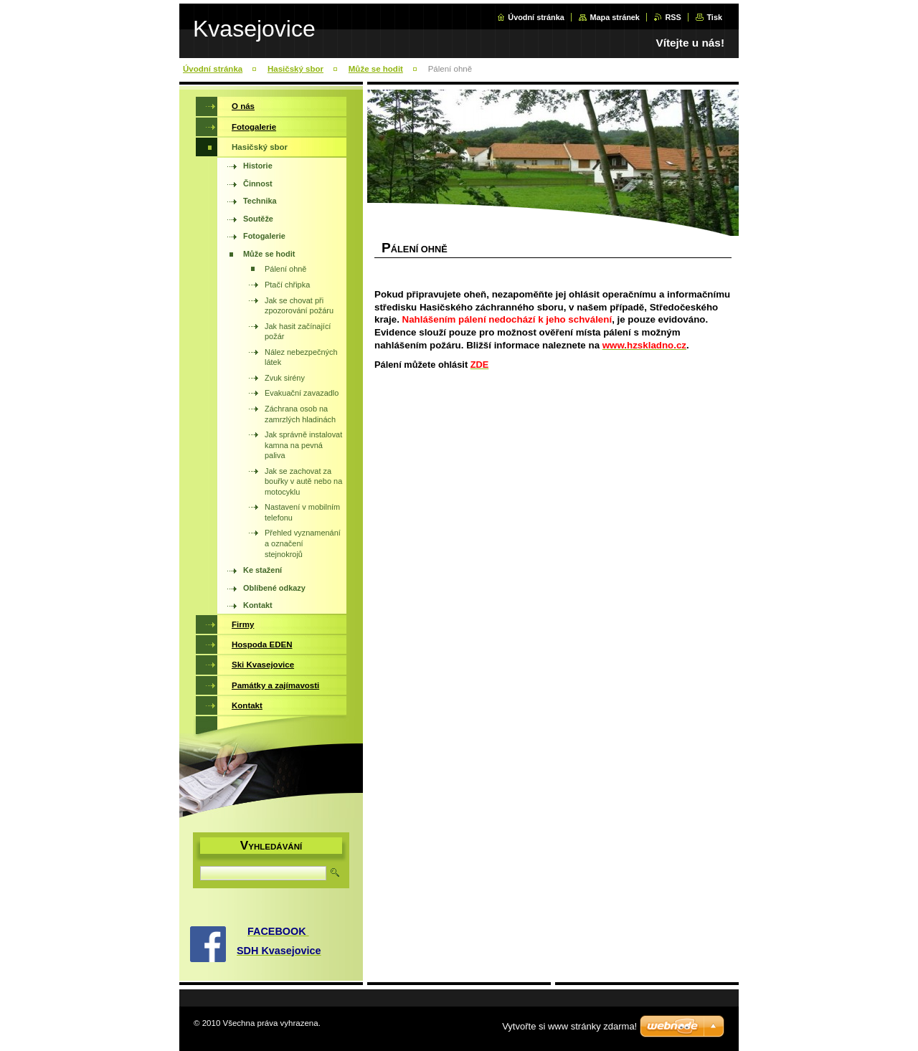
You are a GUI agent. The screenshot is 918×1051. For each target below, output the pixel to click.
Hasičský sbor (295, 69)
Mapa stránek (615, 17)
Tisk (714, 17)
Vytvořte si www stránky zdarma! (569, 1026)
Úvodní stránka (536, 17)
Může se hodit (376, 69)
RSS (673, 17)
